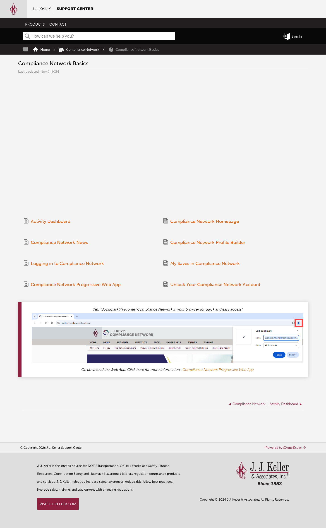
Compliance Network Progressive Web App (72, 285)
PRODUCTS (35, 24)
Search (27, 36)
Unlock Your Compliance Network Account (211, 285)
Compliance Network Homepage (201, 221)
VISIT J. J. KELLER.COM (58, 504)
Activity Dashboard (47, 221)
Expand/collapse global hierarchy (28, 49)
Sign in (297, 36)
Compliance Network (79, 49)
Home (41, 49)
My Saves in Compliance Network (201, 264)
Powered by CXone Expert (286, 447)
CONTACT (58, 24)
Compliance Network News (56, 242)
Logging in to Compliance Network (64, 264)
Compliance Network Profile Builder (204, 242)
